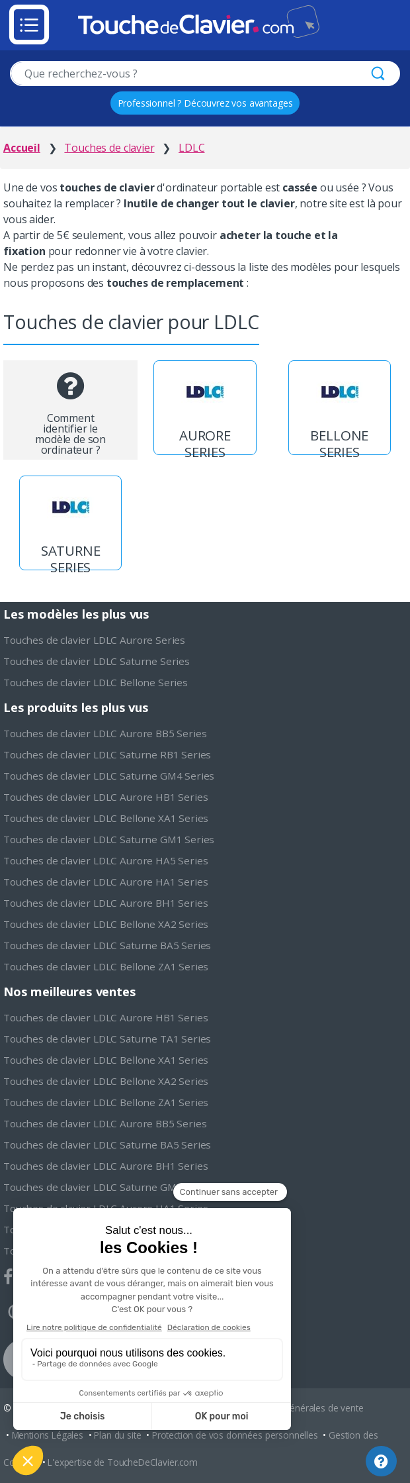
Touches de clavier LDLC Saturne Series (96, 661)
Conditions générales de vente (300, 1408)
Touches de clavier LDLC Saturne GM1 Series (108, 839)
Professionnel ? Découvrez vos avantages (205, 103)
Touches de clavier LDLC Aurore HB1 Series (105, 796)
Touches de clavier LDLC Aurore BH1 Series (105, 902)
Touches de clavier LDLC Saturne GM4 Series (108, 775)
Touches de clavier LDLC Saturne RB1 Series (107, 754)
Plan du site (117, 1435)
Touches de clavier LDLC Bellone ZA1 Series (105, 966)
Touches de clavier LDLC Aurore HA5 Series (105, 860)
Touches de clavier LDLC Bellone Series (95, 682)
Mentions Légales (47, 1435)
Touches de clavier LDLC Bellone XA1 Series (105, 818)
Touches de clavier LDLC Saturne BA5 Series (107, 945)
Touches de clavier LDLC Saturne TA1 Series (107, 1038)
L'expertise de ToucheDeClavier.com (123, 1462)
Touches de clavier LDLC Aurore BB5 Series (104, 733)
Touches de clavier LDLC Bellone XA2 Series (105, 924)
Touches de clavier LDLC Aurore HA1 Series (105, 881)
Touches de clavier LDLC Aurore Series (94, 639)
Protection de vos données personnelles (235, 1435)
